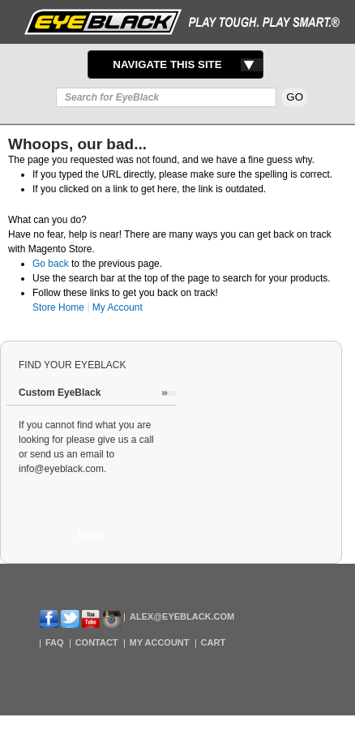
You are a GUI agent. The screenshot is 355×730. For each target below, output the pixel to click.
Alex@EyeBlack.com (182, 616)
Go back (50, 263)
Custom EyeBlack (60, 392)
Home (91, 535)
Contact (96, 642)
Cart (213, 642)
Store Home (58, 307)
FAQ (54, 642)
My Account (117, 307)
